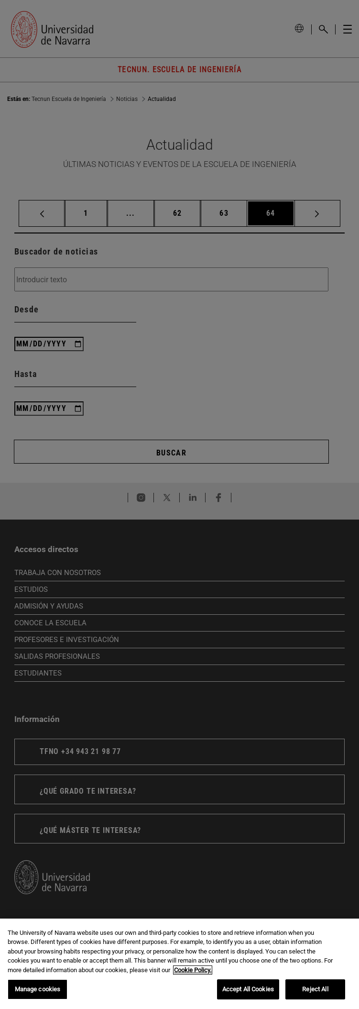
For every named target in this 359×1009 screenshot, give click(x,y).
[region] (179, 964)
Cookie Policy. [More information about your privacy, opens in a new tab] (192, 970)
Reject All (315, 989)
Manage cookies (38, 989)
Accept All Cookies (248, 989)
